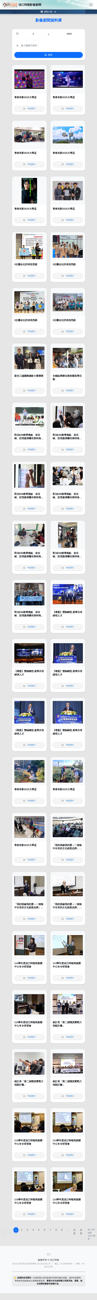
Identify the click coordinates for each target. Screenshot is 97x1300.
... (68, 1230)
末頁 (81, 1232)
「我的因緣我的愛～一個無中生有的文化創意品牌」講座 (67, 848)
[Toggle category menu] (48, 12)
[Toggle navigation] (91, 4)
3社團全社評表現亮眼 (25, 264)
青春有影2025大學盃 (25, 97)
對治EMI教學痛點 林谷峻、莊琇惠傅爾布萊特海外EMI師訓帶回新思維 (28, 438)
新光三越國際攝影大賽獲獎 (28, 376)
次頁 (74, 1232)
